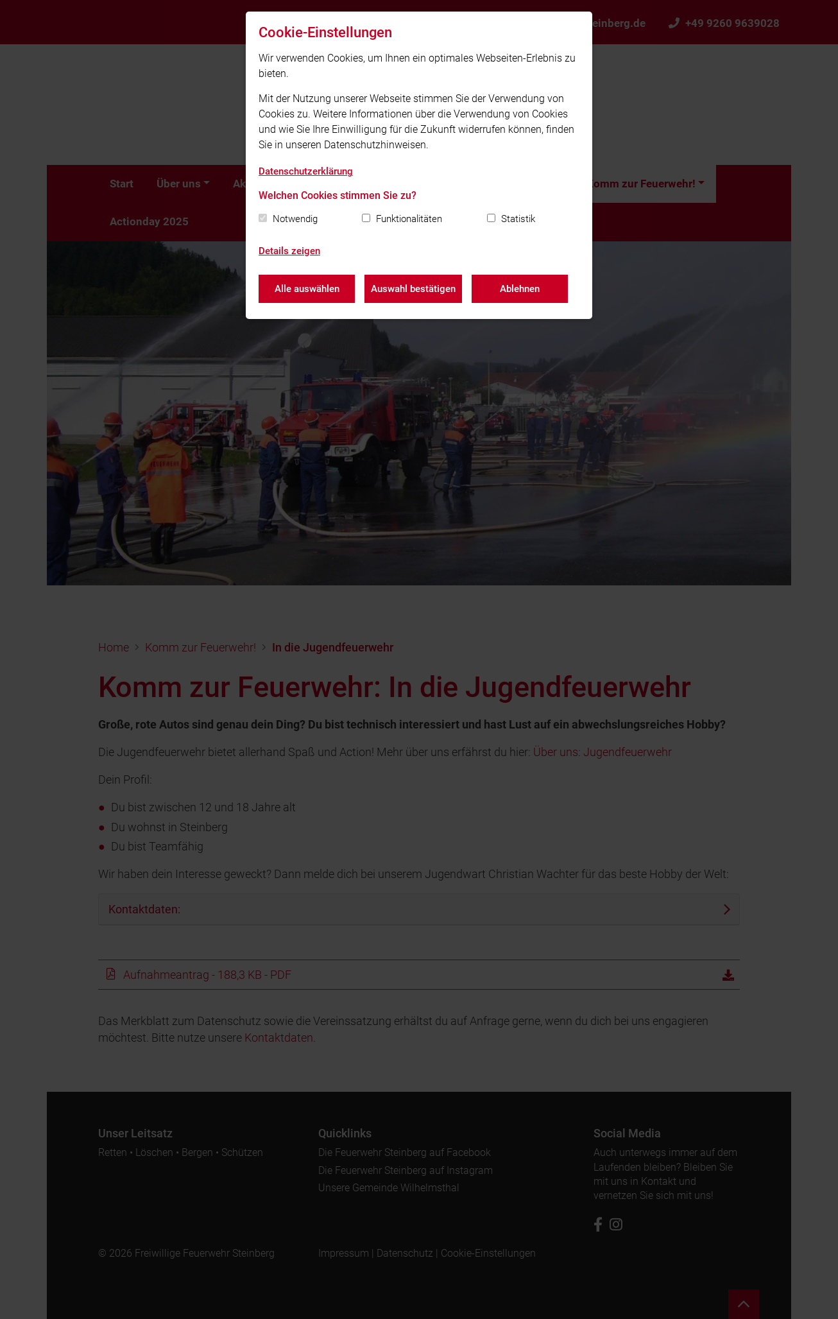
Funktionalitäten (409, 219)
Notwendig (295, 219)
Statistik (518, 219)
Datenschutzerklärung (306, 171)
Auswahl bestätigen (413, 289)
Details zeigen (289, 251)
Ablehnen (520, 289)
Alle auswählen (307, 289)
